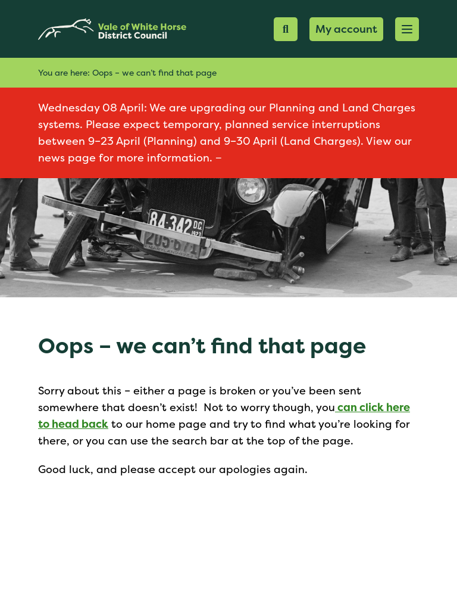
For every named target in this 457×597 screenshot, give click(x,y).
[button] (407, 29)
